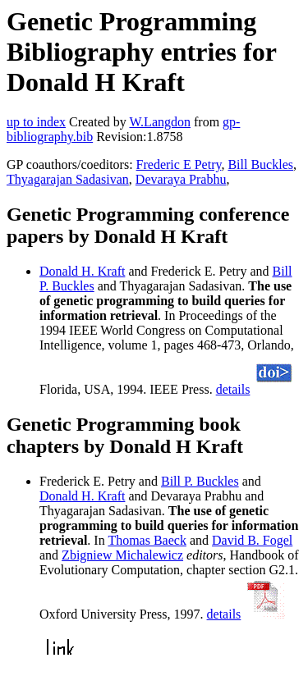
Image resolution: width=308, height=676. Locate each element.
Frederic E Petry (179, 164)
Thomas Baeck (147, 540)
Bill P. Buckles (200, 481)
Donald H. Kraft (82, 271)
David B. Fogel (252, 540)
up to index (36, 122)
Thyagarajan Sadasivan (68, 179)
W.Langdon (160, 122)
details (233, 389)
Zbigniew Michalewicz (122, 555)
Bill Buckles (260, 164)
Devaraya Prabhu (181, 179)
